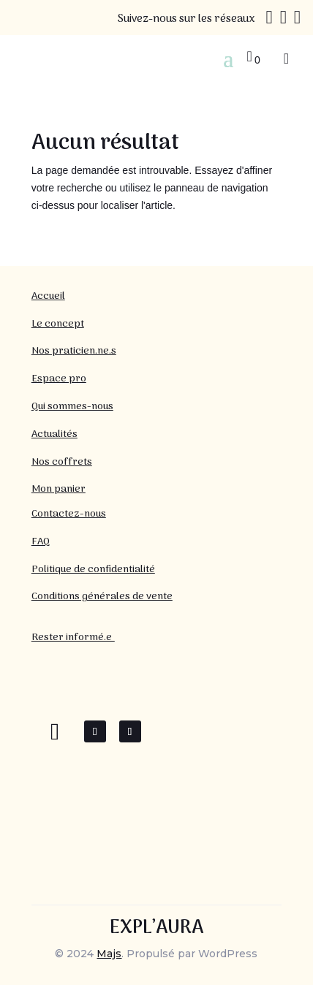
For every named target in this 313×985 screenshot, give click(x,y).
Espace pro (58, 378)
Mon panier (58, 489)
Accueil (48, 296)
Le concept (57, 324)
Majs (109, 953)
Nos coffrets (61, 462)
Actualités (54, 434)
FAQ (40, 541)
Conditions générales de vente (102, 596)
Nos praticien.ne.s (73, 351)
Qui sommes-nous (72, 406)
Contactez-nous (68, 514)
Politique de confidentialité (93, 569)
